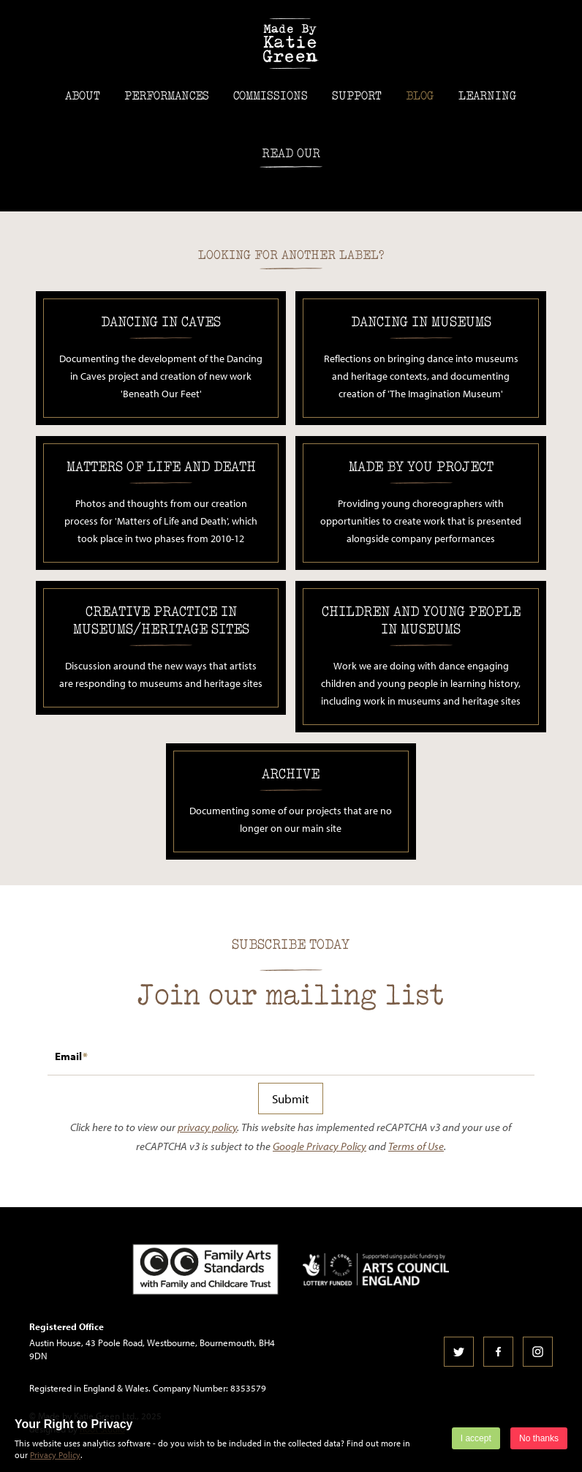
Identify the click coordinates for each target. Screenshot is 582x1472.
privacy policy (207, 1127)
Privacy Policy (55, 1454)
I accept (476, 1438)
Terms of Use (416, 1146)
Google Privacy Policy (319, 1146)
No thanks (539, 1438)
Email (68, 1056)
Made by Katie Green (291, 43)
